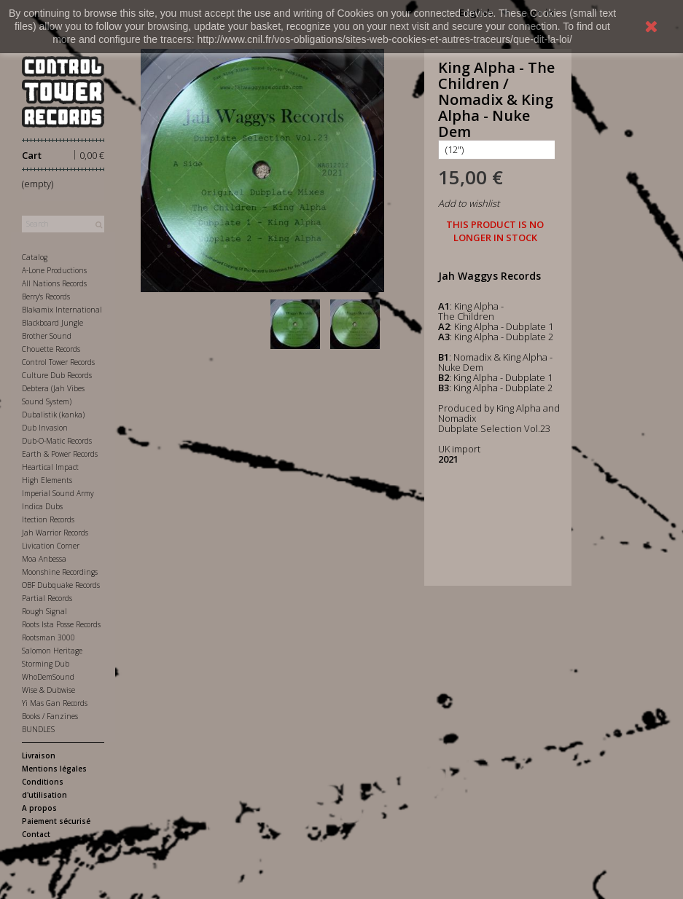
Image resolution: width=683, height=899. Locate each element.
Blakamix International (62, 310)
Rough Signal (44, 611)
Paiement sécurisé (56, 821)
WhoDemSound (48, 677)
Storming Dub (45, 664)
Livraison (38, 755)
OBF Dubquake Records (61, 585)
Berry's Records (46, 296)
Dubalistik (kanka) (53, 414)
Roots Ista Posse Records (61, 624)
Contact (36, 834)
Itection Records (48, 519)
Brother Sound (46, 336)
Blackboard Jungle (52, 323)
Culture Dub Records (57, 375)
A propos (39, 808)
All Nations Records (54, 283)
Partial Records (47, 598)
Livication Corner (50, 546)
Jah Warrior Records (55, 532)
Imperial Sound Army (58, 493)
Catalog (34, 257)
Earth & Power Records (60, 454)
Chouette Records (51, 349)
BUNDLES (38, 729)
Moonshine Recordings (60, 572)
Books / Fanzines (50, 716)
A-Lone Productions (54, 270)
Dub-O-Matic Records (57, 441)
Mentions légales (54, 768)
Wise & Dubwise (48, 690)
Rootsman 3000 (48, 637)
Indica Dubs (42, 506)
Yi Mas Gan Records (54, 703)
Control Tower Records (58, 362)
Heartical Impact (50, 467)
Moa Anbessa (44, 559)
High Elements (47, 480)
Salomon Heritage (52, 650)
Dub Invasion (45, 428)
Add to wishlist (468, 203)
